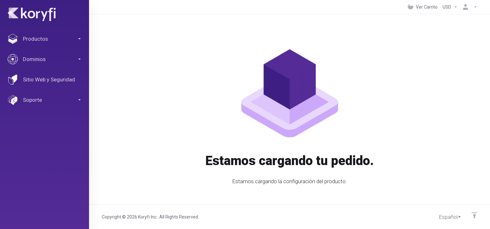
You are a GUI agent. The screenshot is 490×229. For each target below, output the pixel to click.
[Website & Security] (44, 79)
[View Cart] (422, 7)
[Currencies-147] (450, 7)
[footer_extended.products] (44, 39)
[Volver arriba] (474, 215)
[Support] (44, 100)
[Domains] (44, 59)
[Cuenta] (468, 7)
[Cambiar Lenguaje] (445, 217)
